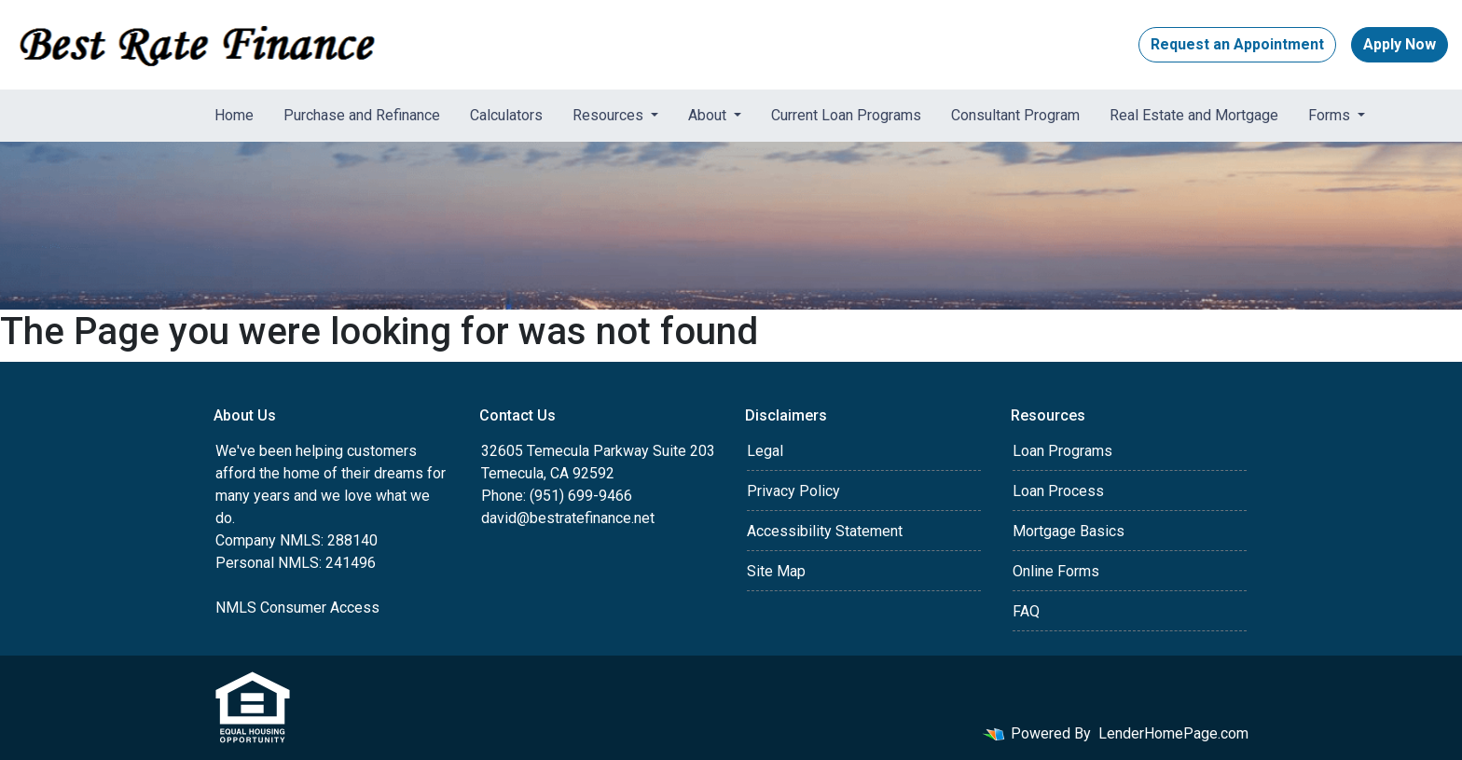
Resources (609, 115)
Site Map (776, 571)
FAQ (1026, 611)
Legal (765, 451)
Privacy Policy (793, 491)
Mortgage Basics (1068, 531)
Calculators (506, 115)
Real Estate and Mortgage (1194, 115)
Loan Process (1058, 491)
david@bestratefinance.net (568, 518)
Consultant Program (1015, 115)
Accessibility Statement (825, 531)
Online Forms (1056, 571)
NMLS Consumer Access (297, 607)
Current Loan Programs (846, 115)
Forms (1331, 115)
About (709, 115)
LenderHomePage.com (1173, 733)
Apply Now (1399, 44)
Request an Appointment (1237, 44)
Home (234, 115)
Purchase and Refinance (361, 115)
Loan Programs (1062, 451)
